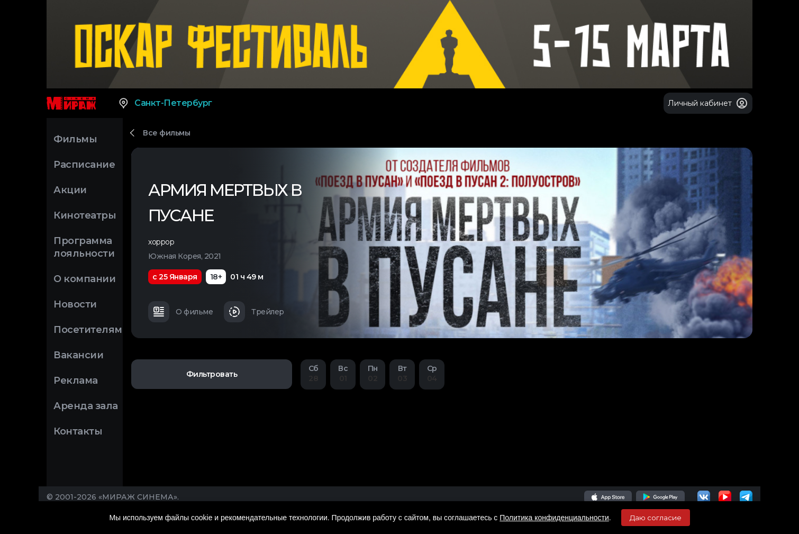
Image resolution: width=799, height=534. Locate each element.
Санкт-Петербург (164, 103)
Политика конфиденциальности (554, 517)
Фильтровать (212, 374)
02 (372, 373)
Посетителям (87, 330)
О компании (84, 279)
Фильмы (75, 139)
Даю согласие (656, 517)
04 (431, 373)
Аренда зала (85, 406)
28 (313, 373)
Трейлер (254, 311)
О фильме (180, 311)
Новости (75, 304)
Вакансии (78, 355)
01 (342, 373)
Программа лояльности (83, 247)
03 (402, 373)
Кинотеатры (84, 215)
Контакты (77, 431)
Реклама (75, 380)
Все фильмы (166, 133)
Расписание (84, 164)
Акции (70, 190)
